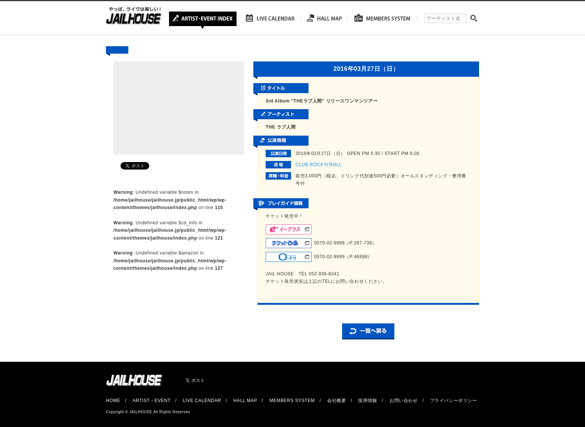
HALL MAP (245, 400)
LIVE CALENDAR (202, 400)
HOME (113, 400)
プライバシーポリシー (453, 400)
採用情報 (367, 400)
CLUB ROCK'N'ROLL (318, 164)
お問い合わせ (404, 400)
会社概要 (336, 400)
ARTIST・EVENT (151, 400)
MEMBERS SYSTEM (292, 400)
